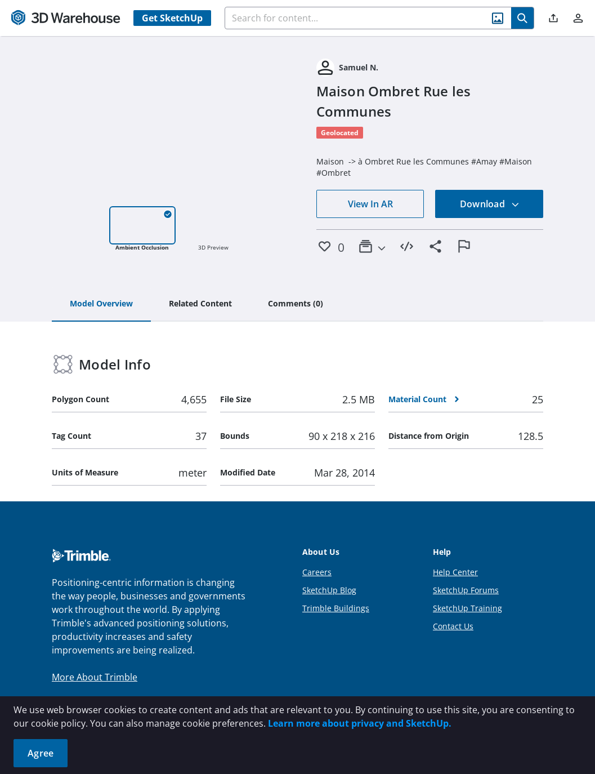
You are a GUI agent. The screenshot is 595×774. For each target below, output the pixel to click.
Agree (40, 753)
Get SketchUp (172, 18)
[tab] (101, 304)
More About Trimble (94, 677)
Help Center (455, 572)
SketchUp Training (467, 608)
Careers (317, 572)
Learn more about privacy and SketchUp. (359, 723)
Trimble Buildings (335, 608)
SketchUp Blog (329, 590)
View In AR (370, 204)
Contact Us (453, 626)
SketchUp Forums (466, 590)
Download (490, 204)
